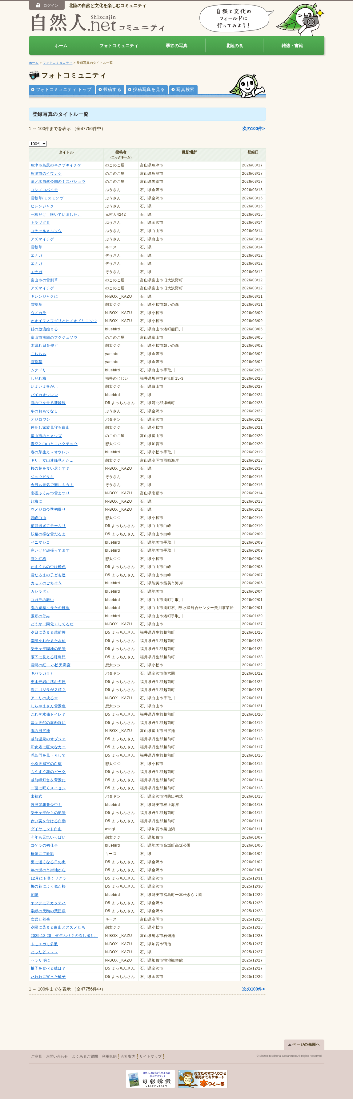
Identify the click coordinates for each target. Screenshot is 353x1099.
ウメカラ (38, 313)
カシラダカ (40, 591)
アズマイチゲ (42, 239)
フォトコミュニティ (118, 45)
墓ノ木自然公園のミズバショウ (58, 181)
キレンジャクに (44, 296)
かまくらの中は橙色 (48, 567)
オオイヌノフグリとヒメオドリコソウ (64, 321)
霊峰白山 (38, 518)
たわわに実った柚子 (48, 976)
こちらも (38, 354)
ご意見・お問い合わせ (49, 1056)
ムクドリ (38, 370)
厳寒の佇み (40, 616)
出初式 (36, 796)
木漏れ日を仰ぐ (44, 345)
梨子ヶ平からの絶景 (48, 813)
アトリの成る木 (44, 698)
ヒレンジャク (42, 206)
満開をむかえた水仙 (48, 641)
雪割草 (36, 247)
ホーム (60, 45)
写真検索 (185, 89)
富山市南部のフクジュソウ (54, 337)
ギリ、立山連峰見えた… (52, 460)
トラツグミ (40, 222)
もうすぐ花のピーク (48, 772)
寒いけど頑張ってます (50, 550)
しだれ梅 (38, 378)
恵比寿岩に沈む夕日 (48, 682)
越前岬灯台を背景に (48, 780)
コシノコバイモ (44, 190)
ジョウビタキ (42, 477)
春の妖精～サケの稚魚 (50, 608)
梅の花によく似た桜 (48, 886)
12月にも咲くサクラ (48, 878)
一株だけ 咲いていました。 (56, 214)
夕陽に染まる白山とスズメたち (58, 927)
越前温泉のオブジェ (48, 739)
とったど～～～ (44, 952)
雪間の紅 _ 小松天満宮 (51, 665)
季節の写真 (176, 45)
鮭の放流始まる (44, 329)
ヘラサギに (40, 960)
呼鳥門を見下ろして (48, 755)
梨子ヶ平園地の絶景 (48, 649)
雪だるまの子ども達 (48, 575)
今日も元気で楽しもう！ (52, 485)
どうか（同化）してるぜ (52, 624)
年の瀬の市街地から (48, 870)
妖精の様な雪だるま (48, 534)
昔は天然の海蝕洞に (48, 723)
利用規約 (109, 1056)
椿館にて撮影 (42, 854)
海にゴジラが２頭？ (48, 690)
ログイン (46, 5)
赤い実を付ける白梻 (48, 821)
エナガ (36, 255)
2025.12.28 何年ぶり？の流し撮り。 (64, 936)
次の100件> (253, 128)
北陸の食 (234, 45)
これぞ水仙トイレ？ (48, 714)
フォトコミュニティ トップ (64, 89)
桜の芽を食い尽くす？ (50, 468)
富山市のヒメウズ (46, 436)
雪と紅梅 (38, 559)
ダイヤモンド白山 (46, 829)
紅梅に (36, 501)
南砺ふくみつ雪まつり (50, 493)
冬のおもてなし (44, 411)
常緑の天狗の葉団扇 (48, 911)
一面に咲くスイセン (48, 788)
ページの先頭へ (304, 1044)
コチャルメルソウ (46, 231)
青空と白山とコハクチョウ (54, 444)
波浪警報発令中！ (46, 805)
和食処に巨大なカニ (48, 747)
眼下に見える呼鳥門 (48, 657)
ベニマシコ (40, 542)
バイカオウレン (44, 395)
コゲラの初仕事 (44, 845)
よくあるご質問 (85, 1056)
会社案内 (128, 1056)
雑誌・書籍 (292, 45)
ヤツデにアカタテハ (48, 903)
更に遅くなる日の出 (48, 862)
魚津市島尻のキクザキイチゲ (56, 165)
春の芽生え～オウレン (50, 452)
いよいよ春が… (44, 386)
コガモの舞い (42, 600)
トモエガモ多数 (44, 944)
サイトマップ (150, 1056)
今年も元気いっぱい (48, 837)
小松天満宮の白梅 (46, 764)
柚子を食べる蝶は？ (48, 968)
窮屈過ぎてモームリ (48, 526)
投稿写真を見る (149, 89)
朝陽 (34, 895)
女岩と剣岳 (40, 919)
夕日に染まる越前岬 (48, 632)
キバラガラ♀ (42, 673)
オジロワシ (40, 419)
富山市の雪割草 (44, 280)
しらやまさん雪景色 (48, 706)
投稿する (112, 89)
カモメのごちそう (46, 583)
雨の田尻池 (40, 731)
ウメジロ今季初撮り (48, 509)
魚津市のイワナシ (46, 173)
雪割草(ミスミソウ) (48, 198)
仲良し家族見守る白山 (50, 427)
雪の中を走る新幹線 (48, 403)
